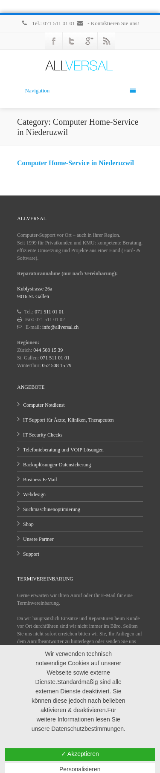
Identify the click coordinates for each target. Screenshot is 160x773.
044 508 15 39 (48, 350)
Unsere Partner (38, 539)
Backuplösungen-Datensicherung (57, 465)
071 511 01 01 (49, 312)
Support (31, 554)
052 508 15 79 (57, 365)
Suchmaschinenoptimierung (51, 509)
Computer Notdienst (44, 405)
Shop (28, 524)
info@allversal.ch (60, 327)
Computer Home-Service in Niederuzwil (75, 163)
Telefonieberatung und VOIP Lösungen (63, 450)
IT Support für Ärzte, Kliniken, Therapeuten (68, 420)
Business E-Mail (40, 480)
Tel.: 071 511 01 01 (48, 23)
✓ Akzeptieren (80, 753)
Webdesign (34, 494)
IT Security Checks (42, 435)
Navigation (80, 90)
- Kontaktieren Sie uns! (107, 23)
